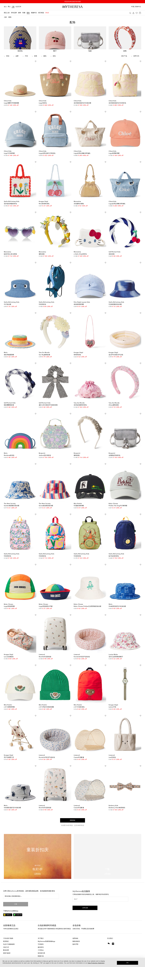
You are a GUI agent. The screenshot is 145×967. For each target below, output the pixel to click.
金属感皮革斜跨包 (114, 456)
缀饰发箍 (42, 254)
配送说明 (6, 950)
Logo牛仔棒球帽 (9, 154)
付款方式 (6, 947)
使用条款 (75, 939)
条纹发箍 (111, 254)
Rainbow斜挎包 (9, 456)
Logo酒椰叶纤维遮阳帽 (11, 103)
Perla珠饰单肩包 (44, 204)
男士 (9, 6)
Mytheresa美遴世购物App (46, 942)
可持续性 (41, 944)
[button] (85, 908)
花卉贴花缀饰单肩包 (80, 405)
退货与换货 (6, 953)
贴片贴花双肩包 (114, 556)
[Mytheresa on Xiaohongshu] (113, 945)
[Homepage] (73, 6)
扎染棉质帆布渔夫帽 (115, 305)
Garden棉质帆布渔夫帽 (11, 506)
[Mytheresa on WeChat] (109, 943)
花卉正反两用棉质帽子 (116, 657)
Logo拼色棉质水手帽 (46, 607)
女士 (5, 6)
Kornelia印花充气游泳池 (82, 657)
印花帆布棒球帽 (79, 506)
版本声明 (75, 944)
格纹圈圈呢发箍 (9, 405)
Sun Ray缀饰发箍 (44, 355)
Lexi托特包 (112, 758)
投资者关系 (41, 953)
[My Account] (133, 13)
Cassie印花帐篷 (79, 758)
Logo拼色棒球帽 (9, 607)
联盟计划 (41, 956)
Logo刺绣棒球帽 (114, 154)
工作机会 (41, 950)
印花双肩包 (42, 305)
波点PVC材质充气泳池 (116, 355)
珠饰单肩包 (77, 355)
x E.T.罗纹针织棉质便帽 (46, 707)
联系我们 (6, 942)
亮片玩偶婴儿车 (9, 758)
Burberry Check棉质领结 (117, 808)
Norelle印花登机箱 (45, 657)
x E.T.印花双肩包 (79, 707)
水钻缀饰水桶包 (79, 204)
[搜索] (130, 13)
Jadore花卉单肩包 (45, 456)
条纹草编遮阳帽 (9, 355)
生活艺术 (18, 6)
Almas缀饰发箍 (114, 405)
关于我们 (41, 939)
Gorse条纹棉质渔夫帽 (46, 506)
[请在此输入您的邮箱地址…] (31, 896)
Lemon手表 (112, 707)
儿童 (13, 6)
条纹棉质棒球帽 (79, 305)
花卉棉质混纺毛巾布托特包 (117, 103)
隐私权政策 (76, 942)
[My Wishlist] (136, 13)
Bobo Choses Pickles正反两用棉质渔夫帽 (87, 607)
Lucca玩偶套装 (9, 657)
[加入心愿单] (35, 61)
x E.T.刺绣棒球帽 (9, 707)
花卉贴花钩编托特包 (10, 204)
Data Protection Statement (96, 963)
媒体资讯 (41, 947)
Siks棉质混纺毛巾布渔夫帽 (117, 607)
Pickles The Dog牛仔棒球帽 (118, 506)
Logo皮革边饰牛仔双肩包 (47, 154)
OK (127, 963)
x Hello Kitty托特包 (80, 254)
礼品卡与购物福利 (9, 944)
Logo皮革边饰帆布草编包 (82, 154)
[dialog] (72, 962)
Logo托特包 (43, 103)
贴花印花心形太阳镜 (10, 254)
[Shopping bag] (140, 13)
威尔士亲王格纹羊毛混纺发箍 (48, 405)
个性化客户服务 (8, 939)
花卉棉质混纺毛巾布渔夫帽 (82, 103)
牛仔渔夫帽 (7, 305)
